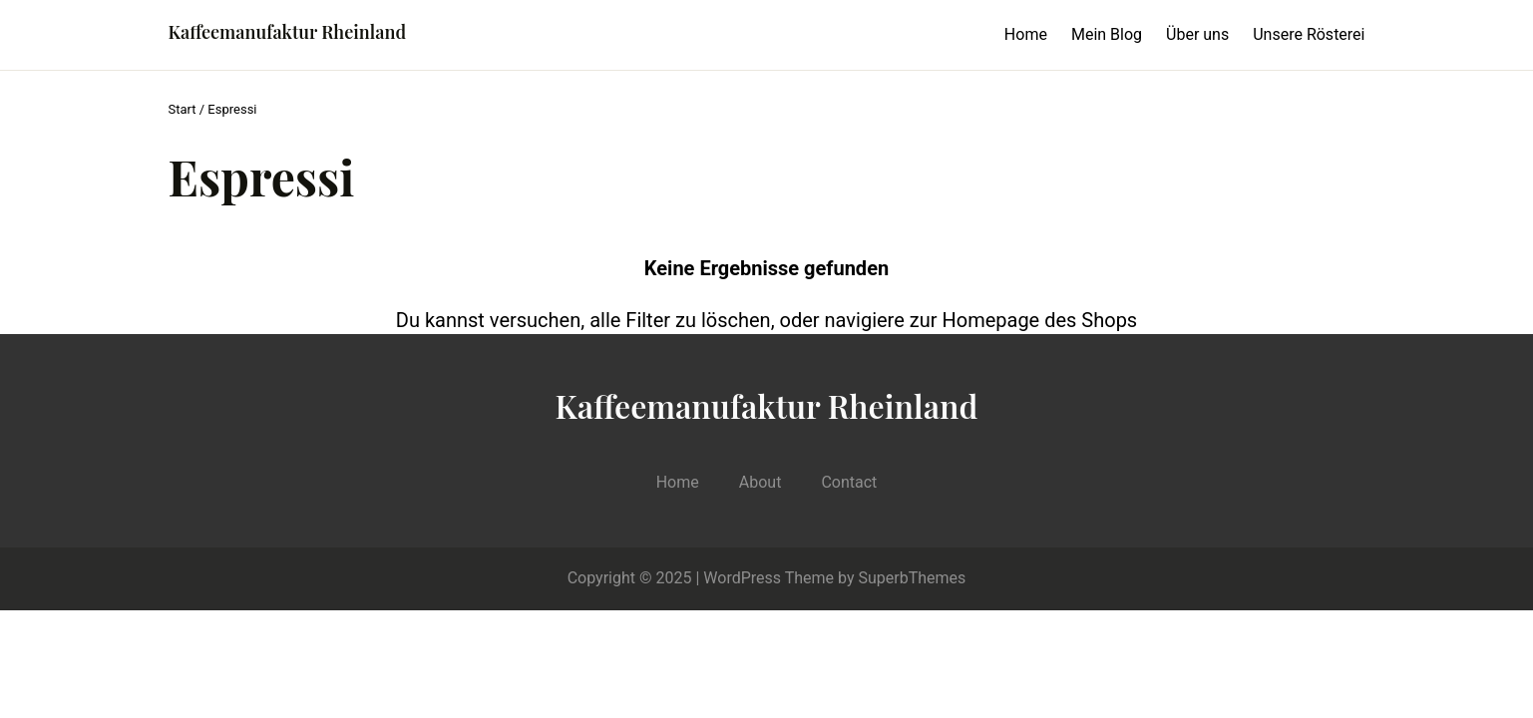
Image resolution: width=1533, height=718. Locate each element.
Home (1025, 34)
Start (182, 109)
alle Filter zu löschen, (681, 320)
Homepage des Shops (1039, 320)
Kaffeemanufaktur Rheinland (288, 32)
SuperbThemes (912, 577)
